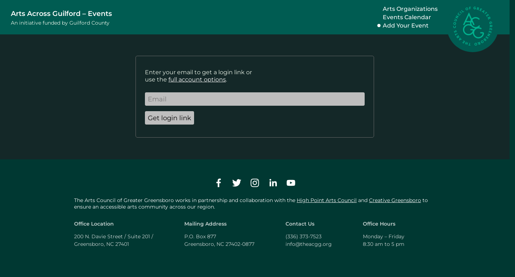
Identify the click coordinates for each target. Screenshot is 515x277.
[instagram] (255, 183)
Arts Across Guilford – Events (61, 13)
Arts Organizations (410, 8)
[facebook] (219, 183)
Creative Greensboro (395, 200)
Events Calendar (407, 17)
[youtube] (291, 183)
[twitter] (237, 183)
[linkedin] (273, 183)
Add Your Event (406, 25)
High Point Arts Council (327, 200)
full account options (197, 79)
